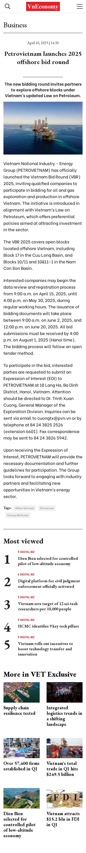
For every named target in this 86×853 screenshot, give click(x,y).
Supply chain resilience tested (19, 710)
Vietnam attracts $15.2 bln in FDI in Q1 (63, 819)
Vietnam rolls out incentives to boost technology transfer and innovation (45, 649)
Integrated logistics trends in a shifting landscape (64, 716)
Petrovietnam (47, 508)
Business (15, 25)
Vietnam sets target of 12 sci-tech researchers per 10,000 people (48, 606)
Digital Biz (27, 552)
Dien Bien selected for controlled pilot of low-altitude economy (48, 561)
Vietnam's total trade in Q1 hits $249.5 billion (62, 768)
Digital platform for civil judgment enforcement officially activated (49, 583)
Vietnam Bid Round (17, 515)
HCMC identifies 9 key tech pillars (48, 626)
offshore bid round (24, 508)
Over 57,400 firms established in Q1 (21, 766)
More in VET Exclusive (39, 674)
